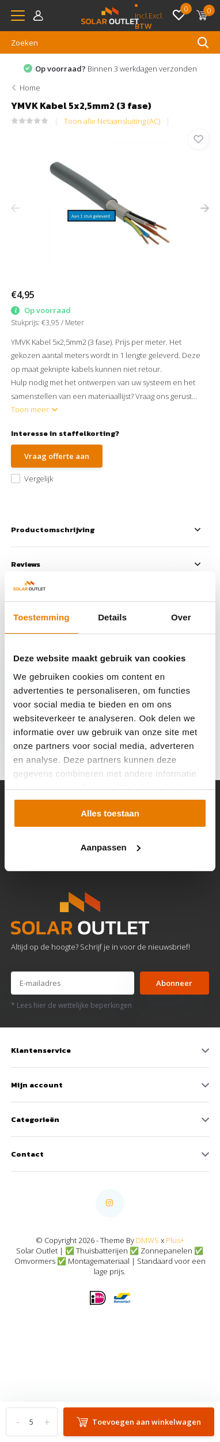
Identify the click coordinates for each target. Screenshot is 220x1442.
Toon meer (34, 409)
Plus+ (175, 1240)
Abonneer (174, 983)
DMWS (147, 1240)
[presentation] (15, 208)
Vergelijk (32, 478)
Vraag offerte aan (56, 456)
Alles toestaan (110, 813)
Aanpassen (111, 847)
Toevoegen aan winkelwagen (139, 1422)
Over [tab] (181, 617)
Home (30, 87)
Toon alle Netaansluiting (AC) (112, 121)
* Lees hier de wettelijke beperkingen (71, 1005)
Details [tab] (112, 617)
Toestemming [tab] (41, 617)
